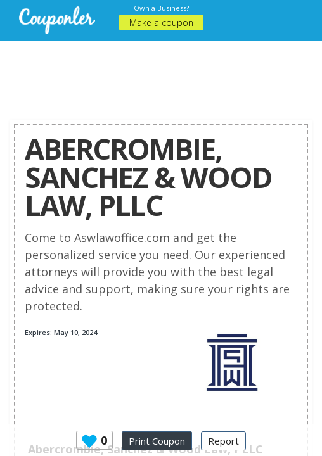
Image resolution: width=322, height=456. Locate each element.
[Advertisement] (161, 72)
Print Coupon (157, 440)
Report (223, 440)
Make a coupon (161, 22)
